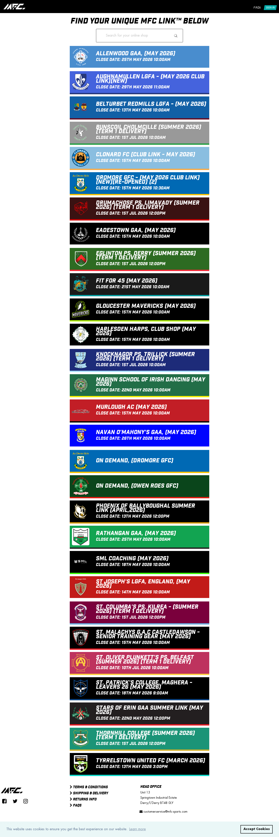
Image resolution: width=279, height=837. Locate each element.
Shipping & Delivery (89, 793)
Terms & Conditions (89, 787)
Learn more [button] (137, 829)
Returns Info (83, 799)
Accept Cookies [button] (256, 829)
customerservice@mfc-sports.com (163, 811)
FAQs (257, 7)
